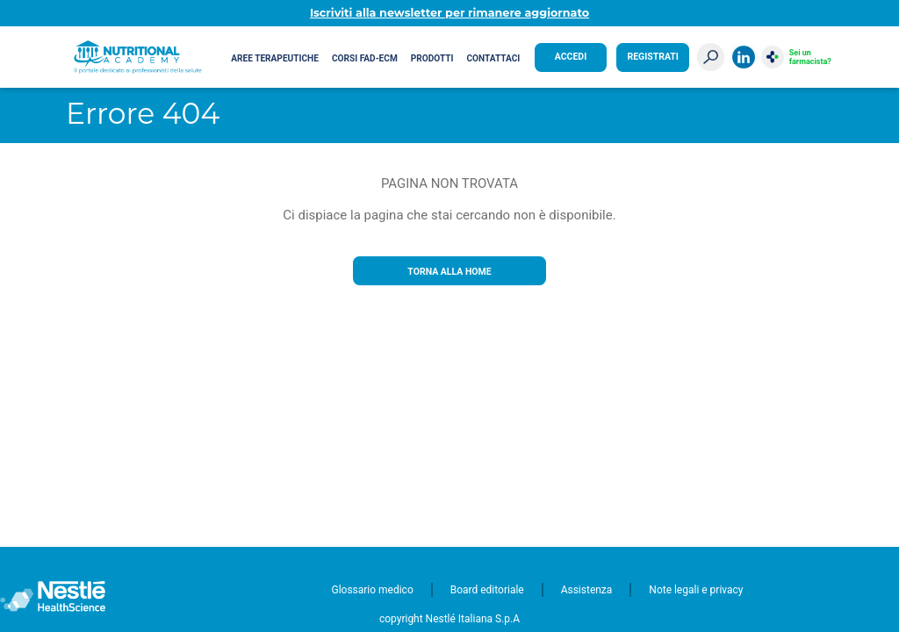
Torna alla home (449, 271)
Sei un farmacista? (810, 57)
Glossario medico (373, 590)
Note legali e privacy (696, 590)
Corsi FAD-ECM (365, 58)
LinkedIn (743, 57)
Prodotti (432, 58)
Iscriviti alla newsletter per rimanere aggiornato (449, 12)
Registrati (652, 56)
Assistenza (587, 590)
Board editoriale (487, 590)
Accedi (570, 56)
